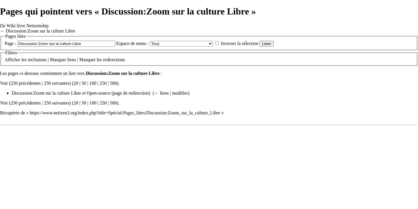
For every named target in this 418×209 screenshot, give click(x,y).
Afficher (12, 59)
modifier (180, 93)
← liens (161, 93)
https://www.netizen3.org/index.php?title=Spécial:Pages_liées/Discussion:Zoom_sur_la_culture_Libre (125, 112)
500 (113, 83)
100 (92, 83)
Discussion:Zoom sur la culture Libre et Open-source (61, 93)
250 (103, 83)
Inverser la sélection (239, 43)
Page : (10, 43)
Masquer (58, 59)
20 (76, 83)
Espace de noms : (132, 43)
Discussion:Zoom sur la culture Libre (40, 30)
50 (84, 83)
